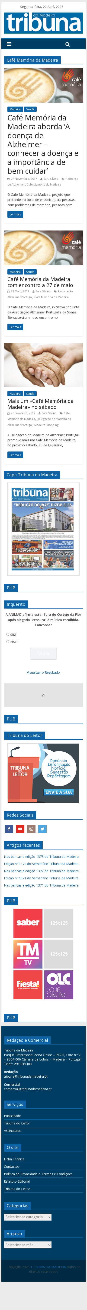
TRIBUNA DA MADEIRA (48, 1267)
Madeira (15, 109)
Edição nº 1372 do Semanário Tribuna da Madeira (41, 864)
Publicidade (12, 1116)
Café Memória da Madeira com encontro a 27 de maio (40, 281)
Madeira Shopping (46, 425)
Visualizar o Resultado (43, 672)
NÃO (13, 642)
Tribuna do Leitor (17, 1123)
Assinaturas (12, 1130)
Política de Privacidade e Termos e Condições (38, 1174)
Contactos (11, 1166)
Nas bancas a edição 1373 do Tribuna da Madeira (41, 856)
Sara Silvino (51, 179)
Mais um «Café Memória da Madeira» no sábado (40, 403)
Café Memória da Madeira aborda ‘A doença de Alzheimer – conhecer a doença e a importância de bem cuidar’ (42, 144)
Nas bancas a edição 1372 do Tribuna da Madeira (41, 871)
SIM (13, 634)
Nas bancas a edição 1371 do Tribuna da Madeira (41, 885)
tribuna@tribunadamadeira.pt (26, 1076)
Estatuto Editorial (17, 1181)
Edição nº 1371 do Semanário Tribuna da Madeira (41, 878)
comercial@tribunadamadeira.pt (28, 1089)
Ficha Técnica (14, 1159)
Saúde (30, 109)
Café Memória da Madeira (44, 184)
